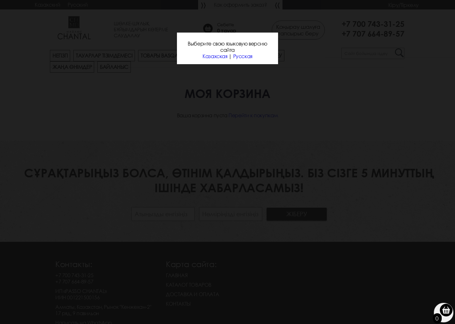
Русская (242, 56)
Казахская (215, 56)
